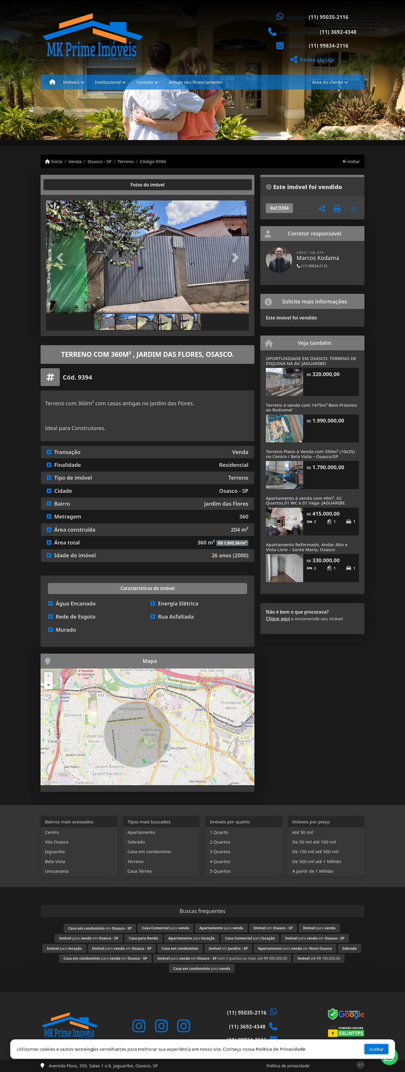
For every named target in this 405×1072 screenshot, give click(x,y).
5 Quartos (220, 871)
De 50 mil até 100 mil (314, 842)
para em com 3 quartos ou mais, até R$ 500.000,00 (222, 958)
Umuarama (56, 871)
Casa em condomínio (149, 851)
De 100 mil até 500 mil (315, 851)
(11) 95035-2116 (328, 17)
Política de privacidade (287, 1065)
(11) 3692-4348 (338, 32)
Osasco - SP (99, 161)
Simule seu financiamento (195, 82)
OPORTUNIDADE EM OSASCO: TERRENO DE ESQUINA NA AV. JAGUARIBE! (311, 360)
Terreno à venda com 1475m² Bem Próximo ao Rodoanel (311, 407)
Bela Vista (55, 861)
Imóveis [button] (71, 82)
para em (88, 938)
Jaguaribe (55, 851)
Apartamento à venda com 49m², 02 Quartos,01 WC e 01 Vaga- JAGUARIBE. (306, 500)
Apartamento (141, 832)
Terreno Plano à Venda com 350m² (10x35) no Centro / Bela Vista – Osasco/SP (310, 453)
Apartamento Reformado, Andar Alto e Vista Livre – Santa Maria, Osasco (307, 547)
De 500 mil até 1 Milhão (316, 861)
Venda (75, 161)
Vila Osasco (57, 842)
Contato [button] (145, 82)
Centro (52, 832)
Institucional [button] (108, 82)
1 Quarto (219, 832)
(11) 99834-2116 (328, 45)
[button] (61, 257)
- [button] (48, 685)
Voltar (351, 161)
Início (53, 161)
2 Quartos (220, 842)
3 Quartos (220, 851)
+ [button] (48, 676)
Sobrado (136, 842)
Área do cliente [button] (327, 82)
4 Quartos (220, 861)
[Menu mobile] (52, 82)
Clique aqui (278, 618)
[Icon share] (139, 1026)
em (100, 928)
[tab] (64, 184)
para (165, 928)
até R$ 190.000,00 (318, 958)
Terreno (126, 161)
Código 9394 (153, 161)
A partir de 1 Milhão (313, 871)
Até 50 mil (302, 832)
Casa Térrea (140, 871)
